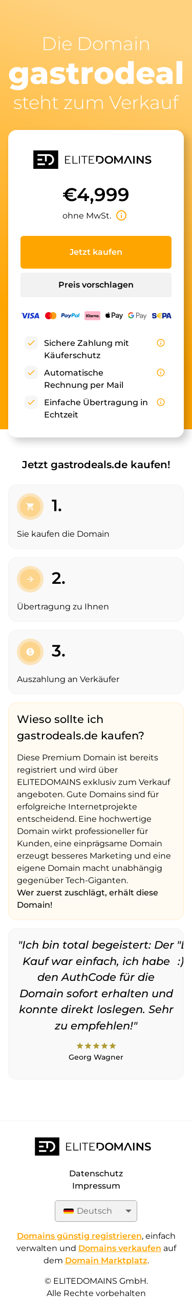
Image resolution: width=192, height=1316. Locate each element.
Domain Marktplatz (106, 1260)
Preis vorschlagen (96, 285)
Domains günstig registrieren (79, 1236)
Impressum (96, 1186)
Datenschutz (96, 1173)
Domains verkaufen (119, 1248)
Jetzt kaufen (96, 252)
